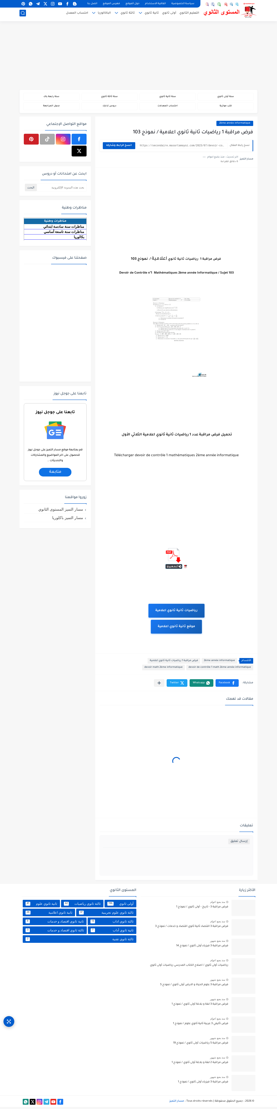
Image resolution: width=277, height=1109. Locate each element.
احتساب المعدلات (167, 107)
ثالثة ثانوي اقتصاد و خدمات (55, 932)
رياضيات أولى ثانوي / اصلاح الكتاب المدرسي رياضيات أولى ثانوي (189, 967)
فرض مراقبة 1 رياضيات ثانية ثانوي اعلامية (174, 662)
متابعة (55, 474)
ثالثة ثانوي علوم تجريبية (106, 914)
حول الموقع (132, 3)
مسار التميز (176, 1103)
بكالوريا (79, 239)
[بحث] (22, 14)
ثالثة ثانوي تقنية (80, 941)
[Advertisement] (138, 56)
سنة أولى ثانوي (225, 97)
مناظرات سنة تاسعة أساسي (64, 234)
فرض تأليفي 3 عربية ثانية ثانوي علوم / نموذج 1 (200, 1025)
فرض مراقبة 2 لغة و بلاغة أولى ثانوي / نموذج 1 (200, 1064)
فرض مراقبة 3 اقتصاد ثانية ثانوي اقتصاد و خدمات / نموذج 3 (191, 928)
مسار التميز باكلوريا (67, 520)
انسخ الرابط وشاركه (119, 147)
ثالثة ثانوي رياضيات (82, 906)
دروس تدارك (109, 107)
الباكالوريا (104, 14)
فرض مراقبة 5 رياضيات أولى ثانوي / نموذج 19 (200, 1045)
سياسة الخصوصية (182, 3)
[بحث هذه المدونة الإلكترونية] (62, 189)
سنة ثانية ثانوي (167, 97)
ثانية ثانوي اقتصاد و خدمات (55, 923)
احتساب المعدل (77, 14)
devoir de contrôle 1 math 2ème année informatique (219, 669)
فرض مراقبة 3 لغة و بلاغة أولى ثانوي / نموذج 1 (200, 1006)
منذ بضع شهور (217, 943)
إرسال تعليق (239, 843)
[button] (227, 685)
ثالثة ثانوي (128, 14)
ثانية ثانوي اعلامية (49, 914)
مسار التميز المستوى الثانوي (60, 511)
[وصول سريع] (8, 1017)
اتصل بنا (92, 3)
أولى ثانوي (169, 14)
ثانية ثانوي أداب (112, 932)
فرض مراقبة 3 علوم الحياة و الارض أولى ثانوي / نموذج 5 (194, 986)
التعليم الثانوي (189, 14)
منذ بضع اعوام (217, 904)
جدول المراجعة (51, 107)
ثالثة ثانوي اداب (112, 923)
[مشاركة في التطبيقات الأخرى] (159, 685)
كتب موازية (225, 107)
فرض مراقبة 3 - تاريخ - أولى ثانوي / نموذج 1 (202, 909)
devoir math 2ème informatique (163, 669)
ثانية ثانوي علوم (41, 906)
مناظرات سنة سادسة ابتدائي (63, 228)
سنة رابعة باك (51, 97)
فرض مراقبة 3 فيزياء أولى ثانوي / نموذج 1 (203, 1084)
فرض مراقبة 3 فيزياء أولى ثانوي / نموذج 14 (202, 948)
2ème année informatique (234, 125)
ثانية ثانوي (152, 14)
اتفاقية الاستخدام (155, 3)
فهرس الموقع (111, 3)
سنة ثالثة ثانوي (109, 97)
